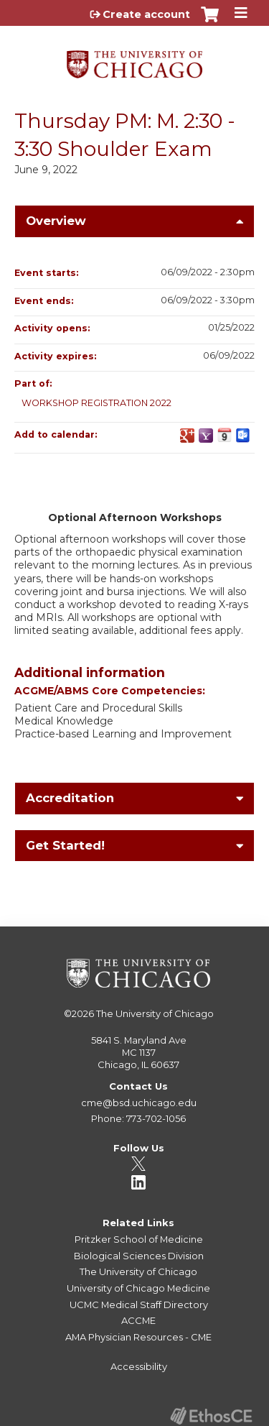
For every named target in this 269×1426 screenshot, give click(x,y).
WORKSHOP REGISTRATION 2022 (96, 402)
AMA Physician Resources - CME (138, 1337)
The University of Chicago (155, 1013)
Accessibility (138, 1366)
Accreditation (70, 798)
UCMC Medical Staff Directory (139, 1304)
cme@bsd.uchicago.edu (139, 1102)
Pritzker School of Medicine (139, 1239)
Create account (146, 14)
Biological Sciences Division (139, 1255)
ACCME (138, 1320)
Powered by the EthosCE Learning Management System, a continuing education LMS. (211, 1415)
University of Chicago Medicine (138, 1288)
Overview (56, 220)
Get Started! (65, 845)
